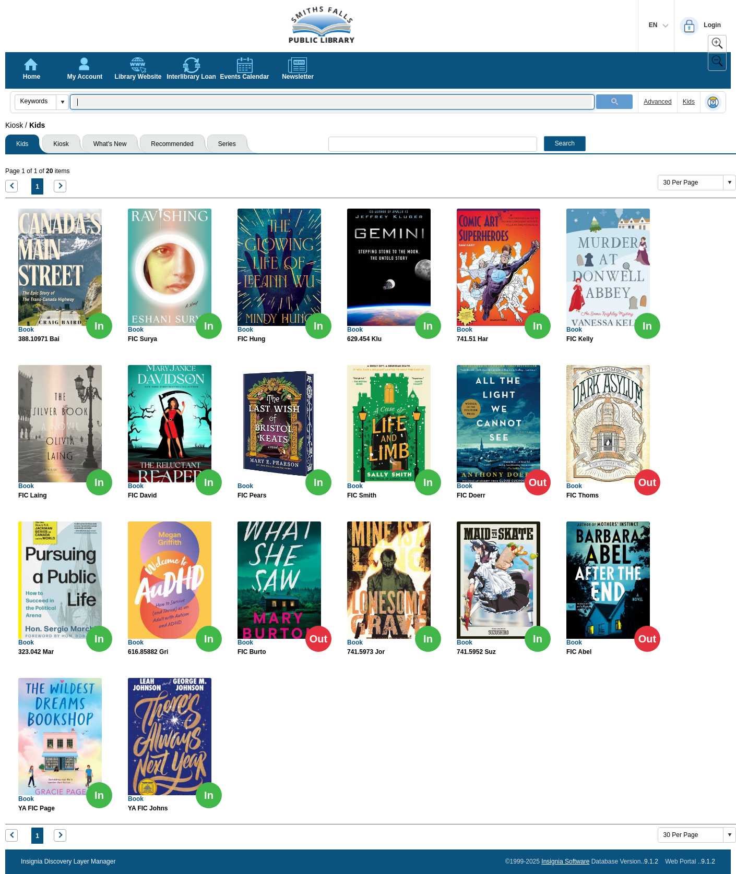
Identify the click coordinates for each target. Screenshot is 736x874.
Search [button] (565, 143)
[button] (62, 102)
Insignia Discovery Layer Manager (68, 861)
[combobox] (35, 101)
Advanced (657, 101)
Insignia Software (565, 861)
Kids (689, 101)
